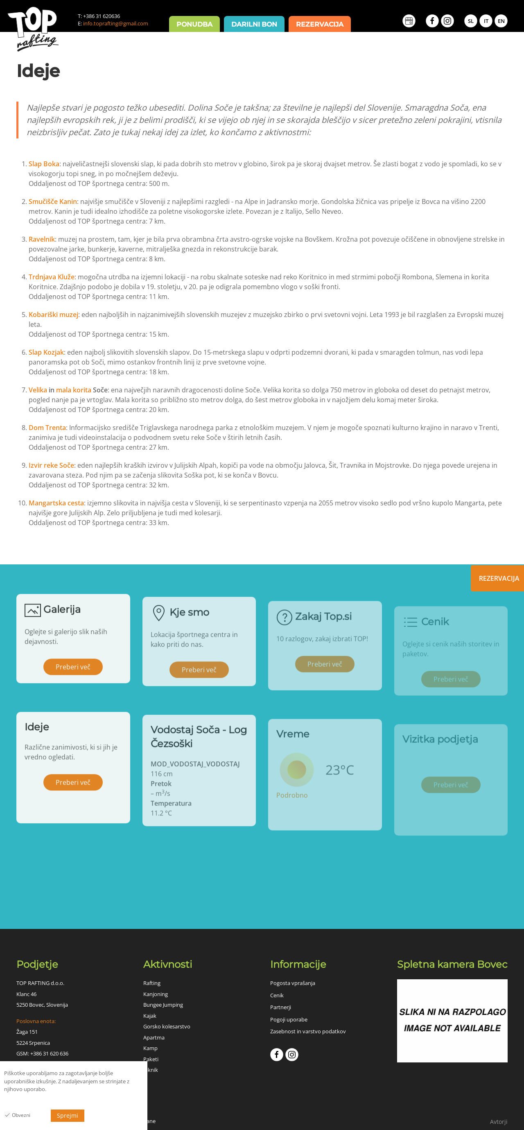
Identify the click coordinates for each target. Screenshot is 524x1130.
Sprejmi (67, 1115)
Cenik (277, 995)
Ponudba (194, 24)
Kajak (149, 1015)
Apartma (154, 1037)
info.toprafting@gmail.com (115, 23)
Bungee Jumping (163, 1004)
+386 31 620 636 (49, 1053)
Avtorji (499, 1121)
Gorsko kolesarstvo (166, 1026)
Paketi (150, 1059)
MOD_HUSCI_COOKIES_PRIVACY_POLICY (53, 1101)
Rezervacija (319, 24)
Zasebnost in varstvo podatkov (308, 1031)
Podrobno (292, 806)
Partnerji (280, 1007)
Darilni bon (254, 24)
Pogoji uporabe (288, 1019)
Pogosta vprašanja (292, 983)
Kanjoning (155, 994)
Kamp (150, 1048)
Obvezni (17, 1115)
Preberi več (73, 674)
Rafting (151, 983)
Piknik (150, 1069)
